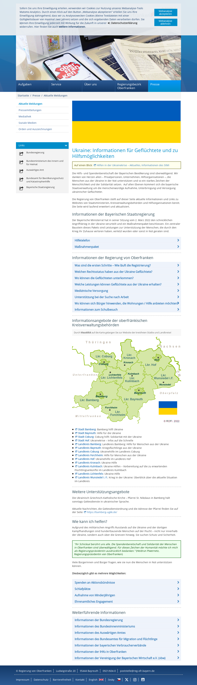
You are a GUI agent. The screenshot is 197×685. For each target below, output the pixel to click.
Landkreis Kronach (89, 462)
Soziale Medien (28, 122)
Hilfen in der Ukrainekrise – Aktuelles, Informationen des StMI (133, 165)
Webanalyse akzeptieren (165, 12)
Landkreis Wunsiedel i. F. (92, 477)
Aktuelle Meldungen (55, 95)
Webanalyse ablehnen (165, 22)
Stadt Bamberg (87, 429)
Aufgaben (24, 84)
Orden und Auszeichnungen (35, 129)
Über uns (90, 84)
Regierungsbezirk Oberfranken (129, 86)
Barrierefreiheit (62, 679)
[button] (126, 240)
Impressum (22, 679)
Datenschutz (41, 679)
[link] (31, 154)
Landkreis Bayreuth (89, 448)
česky (111, 679)
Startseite (23, 95)
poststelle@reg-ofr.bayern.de (137, 671)
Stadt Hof (83, 440)
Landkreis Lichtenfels (90, 473)
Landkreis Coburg (88, 451)
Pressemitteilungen (30, 110)
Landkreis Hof (86, 459)
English (93, 679)
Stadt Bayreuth (87, 433)
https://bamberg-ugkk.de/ (102, 512)
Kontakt (79, 679)
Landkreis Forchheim (90, 455)
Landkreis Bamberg (89, 444)
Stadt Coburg (86, 436)
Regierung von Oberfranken (35, 671)
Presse (155, 84)
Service (56, 84)
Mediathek (25, 116)
